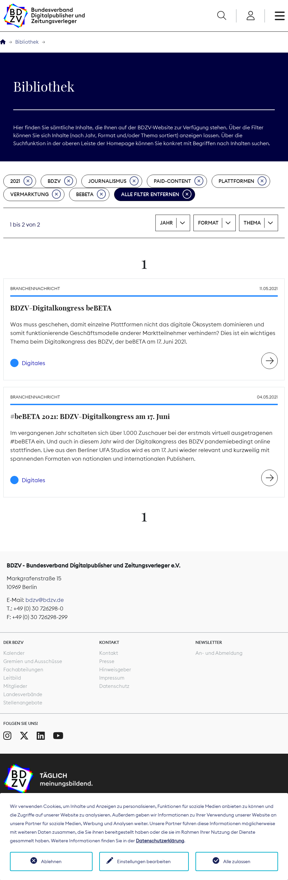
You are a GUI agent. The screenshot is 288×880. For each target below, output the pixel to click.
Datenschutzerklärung (160, 841)
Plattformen (243, 181)
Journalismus (113, 181)
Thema (252, 223)
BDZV (60, 181)
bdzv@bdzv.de (44, 600)
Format (208, 223)
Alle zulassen (236, 861)
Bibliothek (27, 42)
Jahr (166, 223)
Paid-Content (178, 181)
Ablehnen (51, 861)
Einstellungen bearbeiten (144, 861)
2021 (21, 181)
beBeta (91, 194)
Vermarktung (35, 194)
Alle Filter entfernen (156, 194)
